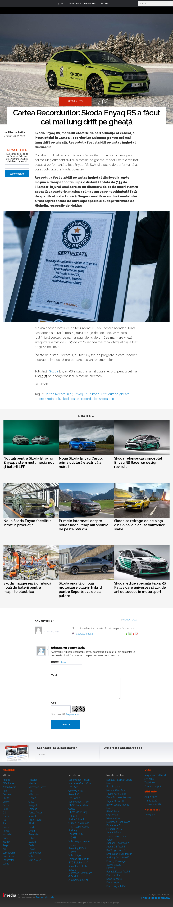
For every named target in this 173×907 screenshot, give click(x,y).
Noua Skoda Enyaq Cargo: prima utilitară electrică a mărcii (81, 462)
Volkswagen (35, 852)
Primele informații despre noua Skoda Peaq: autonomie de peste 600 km (83, 525)
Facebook (107, 755)
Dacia (5, 809)
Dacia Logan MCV (116, 886)
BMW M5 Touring (78, 812)
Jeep (5, 845)
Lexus (6, 863)
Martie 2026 (150, 800)
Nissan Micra (113, 818)
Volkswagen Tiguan (79, 779)
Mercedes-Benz (37, 787)
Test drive (149, 782)
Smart (32, 830)
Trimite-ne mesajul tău (155, 897)
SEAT (31, 823)
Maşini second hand (155, 775)
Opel (31, 801)
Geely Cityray (76, 790)
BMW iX (111, 868)
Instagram (115, 755)
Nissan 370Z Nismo (117, 790)
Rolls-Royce (35, 819)
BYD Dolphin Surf (78, 862)
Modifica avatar (41, 651)
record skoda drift (47, 399)
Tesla (31, 845)
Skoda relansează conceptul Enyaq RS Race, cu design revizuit (138, 462)
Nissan (32, 798)
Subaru (32, 838)
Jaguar (6, 841)
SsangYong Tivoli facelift (119, 854)
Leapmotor (8, 860)
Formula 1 (149, 815)
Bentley (7, 794)
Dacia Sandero (114, 878)
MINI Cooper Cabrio (79, 826)
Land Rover (9, 856)
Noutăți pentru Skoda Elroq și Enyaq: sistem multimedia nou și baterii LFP (28, 462)
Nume (55, 661)
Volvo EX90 (75, 855)
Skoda (53, 371)
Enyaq (78, 394)
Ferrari (6, 816)
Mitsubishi (34, 794)
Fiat (4, 819)
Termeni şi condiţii (45, 897)
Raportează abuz (84, 633)
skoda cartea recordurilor (79, 399)
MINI (31, 790)
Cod (53, 702)
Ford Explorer (113, 786)
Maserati (33, 779)
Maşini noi (9, 770)
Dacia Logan (113, 882)
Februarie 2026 (152, 804)
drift (55, 160)
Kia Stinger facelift (115, 850)
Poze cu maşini (152, 786)
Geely (6, 827)
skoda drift (106, 399)
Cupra (6, 805)
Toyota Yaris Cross (116, 793)
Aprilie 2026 (150, 797)
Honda (6, 830)
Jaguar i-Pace (113, 832)
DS (4, 812)
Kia (4, 849)
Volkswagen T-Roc (79, 801)
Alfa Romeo (9, 783)
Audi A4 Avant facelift (117, 857)
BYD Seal (74, 787)
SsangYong (34, 834)
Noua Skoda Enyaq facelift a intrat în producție (27, 523)
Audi (5, 790)
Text (54, 675)
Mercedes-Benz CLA (80, 783)
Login (113, 3)
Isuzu (5, 838)
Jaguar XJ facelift (115, 801)
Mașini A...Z (35, 860)
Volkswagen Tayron (79, 841)
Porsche (33, 809)
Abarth (6, 779)
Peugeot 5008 (76, 834)
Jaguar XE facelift (115, 846)
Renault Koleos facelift (118, 871)
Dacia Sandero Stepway (118, 797)
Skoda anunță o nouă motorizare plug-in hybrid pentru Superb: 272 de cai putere (80, 589)
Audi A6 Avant (76, 819)
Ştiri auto (149, 779)
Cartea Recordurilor (58, 394)
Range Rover (35, 812)
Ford (5, 823)
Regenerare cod (74, 714)
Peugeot (33, 805)
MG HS (72, 837)
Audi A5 (73, 830)
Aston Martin (9, 787)
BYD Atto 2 (74, 798)
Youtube (124, 755)
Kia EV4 (73, 815)
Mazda (32, 783)
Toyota (32, 849)
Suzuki (32, 841)
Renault (33, 816)
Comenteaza (130, 620)
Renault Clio (75, 794)
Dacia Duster (113, 875)
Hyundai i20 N (114, 829)
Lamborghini (9, 852)
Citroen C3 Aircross (79, 823)
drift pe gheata (118, 394)
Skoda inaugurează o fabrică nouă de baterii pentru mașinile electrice (27, 587)
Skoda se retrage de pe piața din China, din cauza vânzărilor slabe (139, 525)
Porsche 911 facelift (79, 859)
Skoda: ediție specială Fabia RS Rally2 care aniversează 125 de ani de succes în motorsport (140, 587)
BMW (6, 798)
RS (87, 394)
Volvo (31, 856)
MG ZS (72, 844)
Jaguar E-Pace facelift (117, 843)
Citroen (6, 801)
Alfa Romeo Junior (78, 880)
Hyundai (7, 834)
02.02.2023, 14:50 (52, 631)
